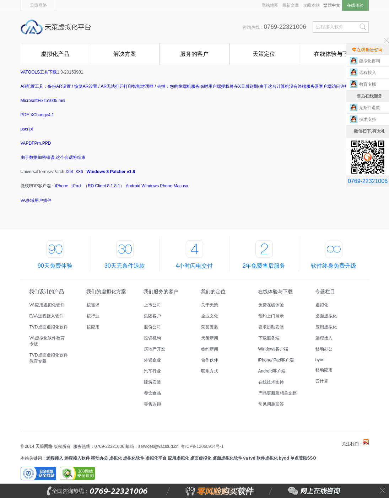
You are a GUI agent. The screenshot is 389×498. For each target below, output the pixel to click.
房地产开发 (154, 349)
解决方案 (124, 54)
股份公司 (152, 327)
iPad (76, 186)
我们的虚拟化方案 (106, 291)
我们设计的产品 (46, 291)
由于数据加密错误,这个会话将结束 (53, 157)
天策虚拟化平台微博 (366, 442)
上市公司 (152, 304)
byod (320, 359)
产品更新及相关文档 (277, 393)
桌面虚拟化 (326, 316)
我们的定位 (213, 291)
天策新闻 (209, 338)
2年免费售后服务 (264, 266)
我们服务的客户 (161, 291)
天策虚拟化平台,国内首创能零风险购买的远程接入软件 (58, 27)
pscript (27, 129)
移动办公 (324, 349)
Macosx (180, 185)
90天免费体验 (55, 266)
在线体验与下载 (334, 54)
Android (133, 185)
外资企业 (152, 360)
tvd (252, 458)
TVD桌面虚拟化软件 (48, 327)
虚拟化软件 (133, 458)
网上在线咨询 (298, 491)
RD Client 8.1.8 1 (104, 185)
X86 (79, 171)
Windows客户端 (273, 349)
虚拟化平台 (156, 458)
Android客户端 (272, 371)
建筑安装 (152, 382)
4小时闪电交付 (194, 266)
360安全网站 (77, 473)
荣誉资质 (209, 327)
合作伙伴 (209, 360)
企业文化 (209, 316)
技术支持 (369, 119)
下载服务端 (269, 338)
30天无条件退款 (124, 266)
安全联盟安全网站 (38, 473)
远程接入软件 (77, 458)
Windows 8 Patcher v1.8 (111, 171)
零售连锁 (152, 404)
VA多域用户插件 (36, 200)
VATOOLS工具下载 (39, 72)
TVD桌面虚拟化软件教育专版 (48, 358)
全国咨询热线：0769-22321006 (114, 491)
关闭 (382, 490)
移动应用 (324, 370)
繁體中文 (331, 5)
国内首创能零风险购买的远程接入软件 (173, 27)
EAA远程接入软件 (46, 316)
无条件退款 (369, 107)
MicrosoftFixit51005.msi (43, 100)
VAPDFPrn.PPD (36, 143)
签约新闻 (209, 349)
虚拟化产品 (55, 54)
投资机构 (152, 338)
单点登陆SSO (303, 458)
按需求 (93, 304)
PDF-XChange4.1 (37, 114)
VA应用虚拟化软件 (47, 304)
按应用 (93, 327)
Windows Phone (156, 185)
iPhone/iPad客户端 (276, 360)
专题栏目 (325, 291)
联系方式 (209, 371)
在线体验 (355, 5)
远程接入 (324, 338)
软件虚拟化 (267, 458)
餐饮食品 (152, 393)
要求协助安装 (271, 327)
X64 (69, 171)
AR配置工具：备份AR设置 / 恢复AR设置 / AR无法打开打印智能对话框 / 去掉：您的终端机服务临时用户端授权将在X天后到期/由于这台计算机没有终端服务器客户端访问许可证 (187, 86)
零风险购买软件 (189, 491)
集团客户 (152, 316)
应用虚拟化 (326, 327)
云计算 (321, 381)
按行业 (93, 316)
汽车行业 (152, 371)
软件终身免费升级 (333, 266)
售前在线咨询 (367, 49)
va (245, 458)
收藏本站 (311, 5)
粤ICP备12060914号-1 (202, 446)
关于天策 (209, 304)
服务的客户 (194, 54)
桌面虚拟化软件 (227, 458)
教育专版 (369, 84)
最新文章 (290, 5)
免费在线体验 (271, 304)
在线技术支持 (271, 382)
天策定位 (264, 54)
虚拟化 (321, 304)
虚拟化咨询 (369, 60)
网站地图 (270, 5)
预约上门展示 (271, 316)
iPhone (61, 185)
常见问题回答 (271, 404)
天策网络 (38, 5)
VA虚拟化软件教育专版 (47, 341)
